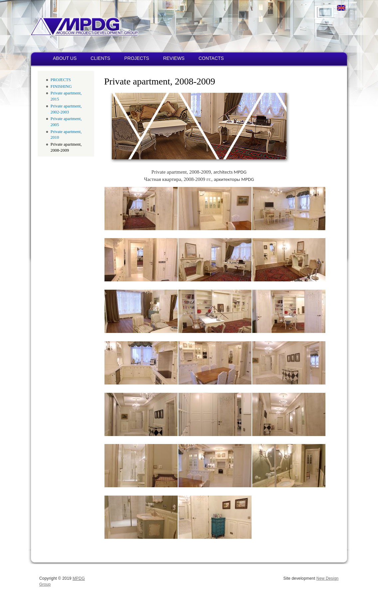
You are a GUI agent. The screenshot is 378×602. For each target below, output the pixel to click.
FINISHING (61, 86)
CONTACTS (211, 58)
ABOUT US (65, 58)
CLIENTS (100, 58)
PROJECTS (136, 58)
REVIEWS (174, 58)
